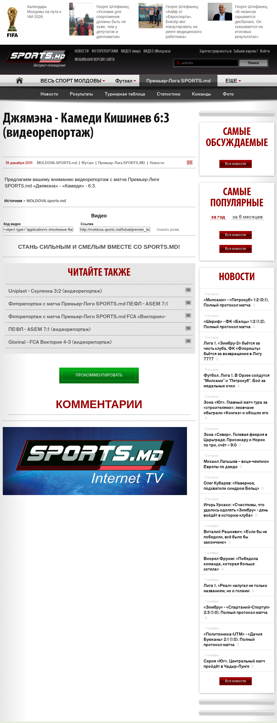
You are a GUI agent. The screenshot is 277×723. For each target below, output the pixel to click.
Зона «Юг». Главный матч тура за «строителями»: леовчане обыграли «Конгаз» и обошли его (236, 409)
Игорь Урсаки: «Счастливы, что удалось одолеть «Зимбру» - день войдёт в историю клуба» (236, 510)
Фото (228, 94)
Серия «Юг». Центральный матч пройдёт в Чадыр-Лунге (234, 663)
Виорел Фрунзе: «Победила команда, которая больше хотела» (231, 563)
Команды (201, 94)
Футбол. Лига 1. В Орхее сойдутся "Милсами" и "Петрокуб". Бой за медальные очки (237, 380)
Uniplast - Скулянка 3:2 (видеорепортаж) (55, 290)
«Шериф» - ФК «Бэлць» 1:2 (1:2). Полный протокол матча (234, 323)
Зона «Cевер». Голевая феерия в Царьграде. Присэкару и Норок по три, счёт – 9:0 (235, 439)
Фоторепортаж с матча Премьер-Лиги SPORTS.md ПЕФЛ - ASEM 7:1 (88, 303)
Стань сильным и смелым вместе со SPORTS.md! (99, 246)
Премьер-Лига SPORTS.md (178, 80)
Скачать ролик (168, 230)
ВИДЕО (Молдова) (157, 51)
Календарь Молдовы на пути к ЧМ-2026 (30, 11)
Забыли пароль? (246, 51)
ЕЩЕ (231, 80)
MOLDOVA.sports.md (46, 201)
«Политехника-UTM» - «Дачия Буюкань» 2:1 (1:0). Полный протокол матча (233, 639)
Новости (49, 94)
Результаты (81, 94)
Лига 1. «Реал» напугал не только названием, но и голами (235, 588)
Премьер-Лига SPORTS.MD (121, 162)
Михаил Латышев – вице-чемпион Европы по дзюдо (236, 463)
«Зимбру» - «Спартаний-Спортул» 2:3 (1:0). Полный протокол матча (237, 612)
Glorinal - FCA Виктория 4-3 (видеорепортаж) (60, 341)
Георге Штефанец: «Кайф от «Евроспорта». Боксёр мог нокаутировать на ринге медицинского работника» (170, 21)
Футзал (123, 80)
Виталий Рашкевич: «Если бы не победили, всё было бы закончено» (235, 536)
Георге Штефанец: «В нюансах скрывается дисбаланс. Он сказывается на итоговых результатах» (238, 21)
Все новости (235, 164)
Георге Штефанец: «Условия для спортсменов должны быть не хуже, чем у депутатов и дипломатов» (99, 21)
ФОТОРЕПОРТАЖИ (105, 51)
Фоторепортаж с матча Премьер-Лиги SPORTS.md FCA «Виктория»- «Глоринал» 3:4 (87, 317)
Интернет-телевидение (38, 59)
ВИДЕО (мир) (131, 51)
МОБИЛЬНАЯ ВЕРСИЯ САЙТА (95, 59)
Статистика (168, 94)
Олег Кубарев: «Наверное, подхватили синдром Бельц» (234, 485)
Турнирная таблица (125, 94)
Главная (20, 80)
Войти (265, 51)
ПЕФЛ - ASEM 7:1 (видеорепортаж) (49, 328)
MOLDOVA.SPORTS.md (57, 162)
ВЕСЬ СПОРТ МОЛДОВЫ (70, 80)
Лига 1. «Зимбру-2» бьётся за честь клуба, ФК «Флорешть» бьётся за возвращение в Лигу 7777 (233, 350)
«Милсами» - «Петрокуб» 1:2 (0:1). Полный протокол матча (236, 302)
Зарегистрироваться (215, 51)
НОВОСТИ (82, 51)
